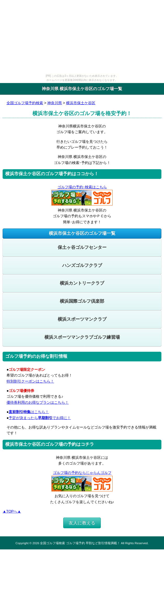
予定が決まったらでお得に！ (40, 418)
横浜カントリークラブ (82, 283)
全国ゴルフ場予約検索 (25, 103)
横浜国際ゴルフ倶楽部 (82, 301)
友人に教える (82, 522)
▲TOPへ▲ (12, 511)
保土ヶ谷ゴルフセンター (82, 247)
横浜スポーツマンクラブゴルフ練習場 (82, 337)
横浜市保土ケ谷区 (80, 103)
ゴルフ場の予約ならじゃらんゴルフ (82, 473)
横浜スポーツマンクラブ (82, 319)
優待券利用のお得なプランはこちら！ (38, 402)
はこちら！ (29, 412)
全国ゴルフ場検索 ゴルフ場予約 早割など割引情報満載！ (80, 543)
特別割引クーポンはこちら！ (30, 381)
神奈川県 (54, 103)
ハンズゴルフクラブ (82, 265)
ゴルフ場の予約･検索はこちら (82, 187)
